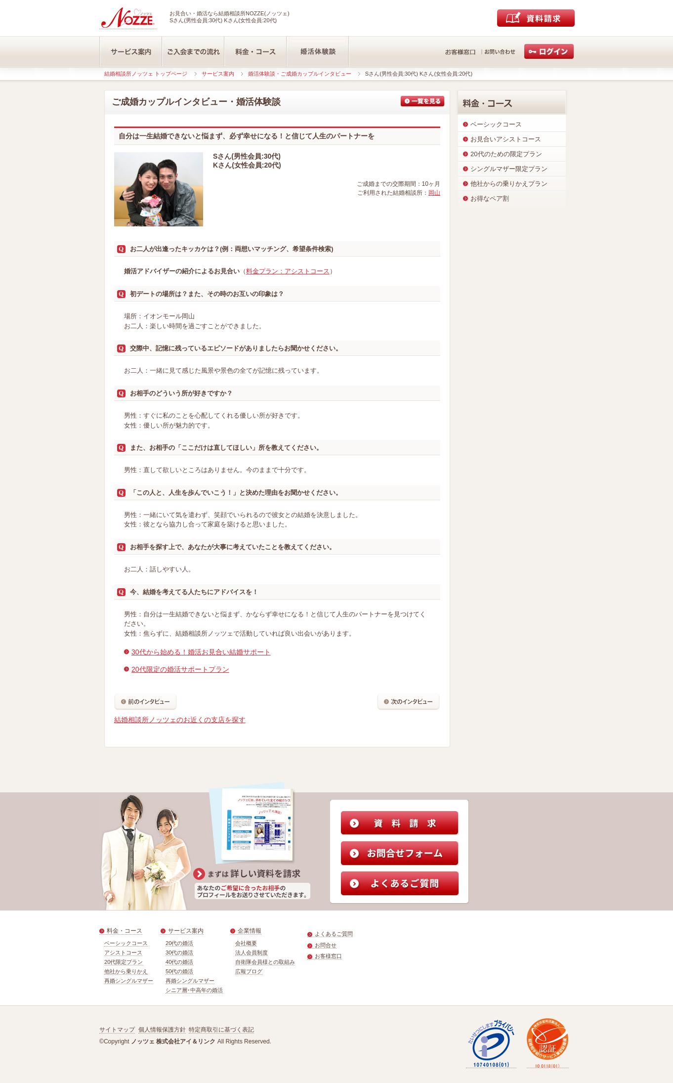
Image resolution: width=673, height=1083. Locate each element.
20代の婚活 (180, 943)
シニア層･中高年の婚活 (194, 990)
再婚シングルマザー (128, 981)
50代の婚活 (180, 971)
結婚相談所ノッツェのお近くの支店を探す (180, 720)
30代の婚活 (180, 952)
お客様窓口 (328, 956)
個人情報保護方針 (162, 1029)
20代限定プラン (123, 962)
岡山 (434, 192)
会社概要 (246, 943)
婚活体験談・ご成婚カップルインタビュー (299, 74)
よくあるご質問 (334, 934)
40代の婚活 (180, 962)
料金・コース (124, 930)
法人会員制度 (251, 952)
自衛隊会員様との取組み (265, 962)
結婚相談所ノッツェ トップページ (145, 74)
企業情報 (249, 930)
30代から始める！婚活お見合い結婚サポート (201, 652)
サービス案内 (218, 74)
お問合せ (325, 945)
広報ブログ (248, 971)
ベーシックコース (126, 943)
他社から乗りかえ (126, 971)
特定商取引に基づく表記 (221, 1029)
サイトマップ (117, 1029)
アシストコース (123, 952)
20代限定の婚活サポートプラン (180, 669)
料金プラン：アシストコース (288, 271)
